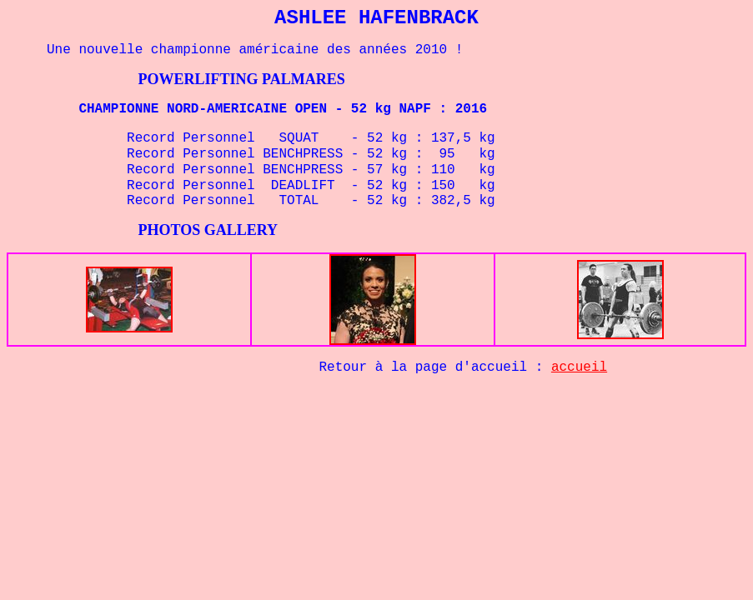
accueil (579, 367)
